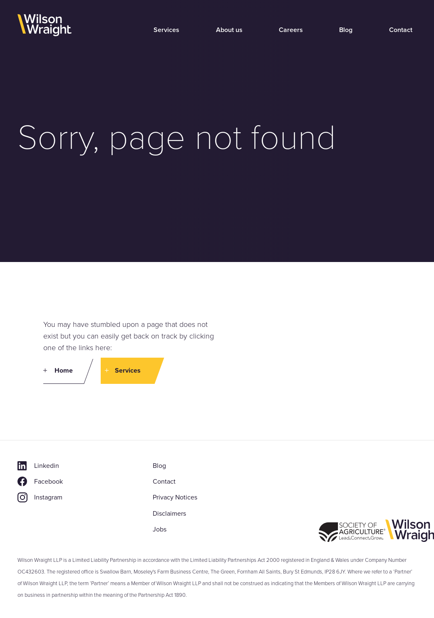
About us (229, 30)
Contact (400, 30)
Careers (291, 30)
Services (166, 30)
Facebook (48, 481)
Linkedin (46, 465)
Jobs (159, 529)
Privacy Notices (175, 497)
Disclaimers (169, 513)
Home (64, 370)
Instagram (48, 497)
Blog (345, 30)
